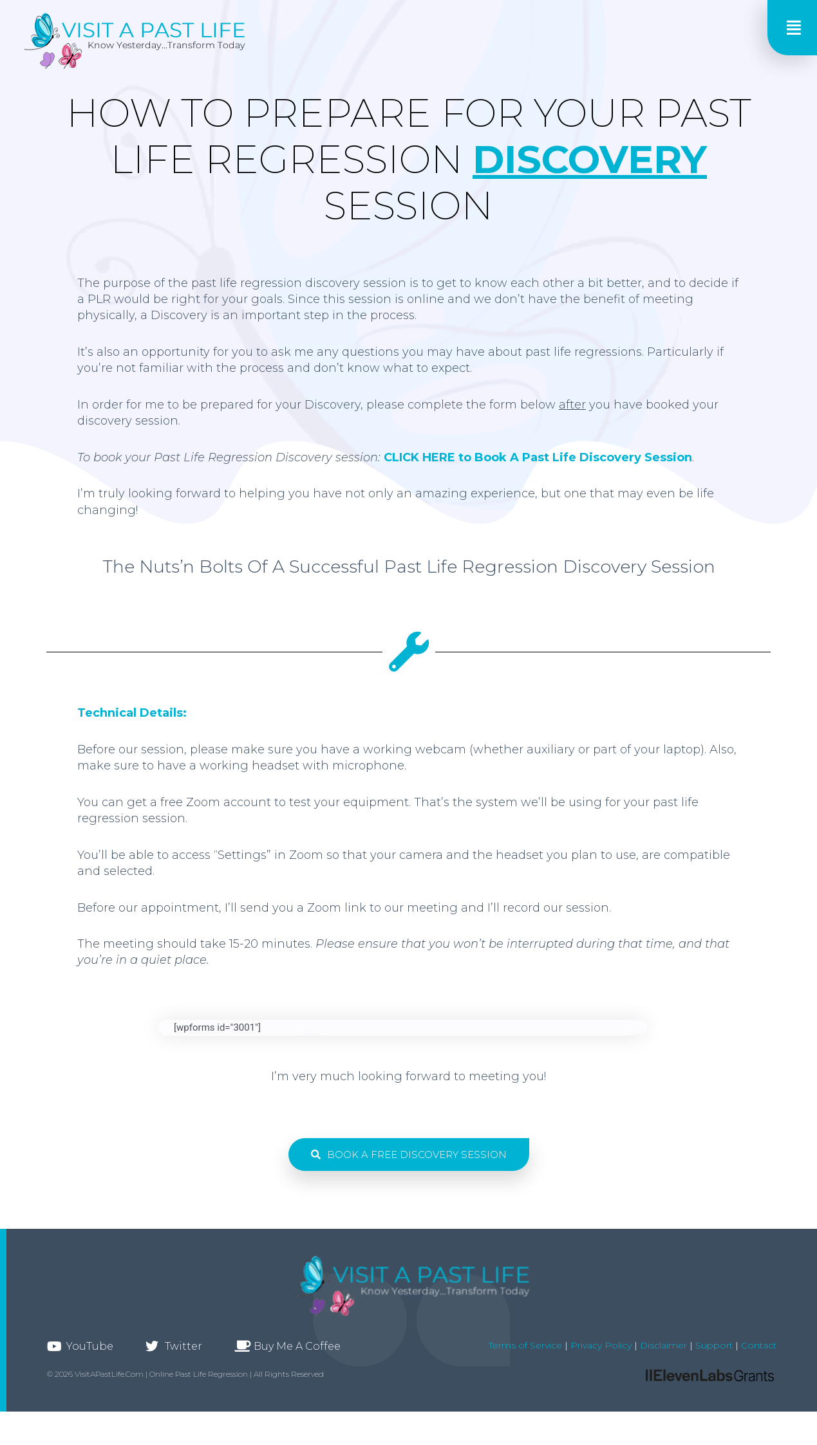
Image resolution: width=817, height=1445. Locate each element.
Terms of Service (525, 1345)
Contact (758, 1345)
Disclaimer (663, 1345)
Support (714, 1345)
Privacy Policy (600, 1345)
